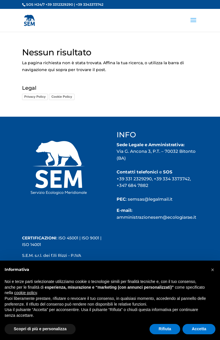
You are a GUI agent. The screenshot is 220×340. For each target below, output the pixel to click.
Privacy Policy (35, 96)
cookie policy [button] (25, 292)
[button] (212, 269)
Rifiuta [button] (165, 329)
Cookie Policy (61, 96)
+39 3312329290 (59, 4)
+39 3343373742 (89, 4)
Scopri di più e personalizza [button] (40, 329)
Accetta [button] (199, 329)
